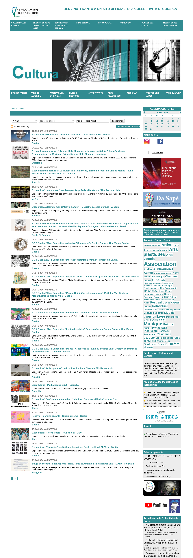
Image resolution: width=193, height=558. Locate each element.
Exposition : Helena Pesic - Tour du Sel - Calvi (58, 438)
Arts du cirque (153, 247)
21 (178, 123)
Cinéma (167, 266)
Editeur (153, 278)
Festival (166, 280)
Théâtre (148, 313)
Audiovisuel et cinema (57, 94)
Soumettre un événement (126, 126)
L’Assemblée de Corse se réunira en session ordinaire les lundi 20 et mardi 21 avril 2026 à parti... (162, 516)
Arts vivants (95, 93)
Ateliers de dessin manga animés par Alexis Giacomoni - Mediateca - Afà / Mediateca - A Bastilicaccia (162, 361)
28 (178, 125)
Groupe (147, 284)
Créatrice (156, 276)
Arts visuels (170, 251)
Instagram (148, 144)
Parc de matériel (36, 94)
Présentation (19, 93)
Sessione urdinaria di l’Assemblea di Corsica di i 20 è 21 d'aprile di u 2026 (162, 512)
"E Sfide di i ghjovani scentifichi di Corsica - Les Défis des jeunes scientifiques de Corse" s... (160, 507)
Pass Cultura (105, 23)
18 (162, 123)
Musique (165, 296)
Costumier (148, 276)
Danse (164, 275)
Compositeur (162, 273)
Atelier (175, 256)
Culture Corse (156, 151)
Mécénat (132, 93)
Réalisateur (172, 303)
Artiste (164, 242)
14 (178, 121)
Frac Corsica (83, 23)
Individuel (165, 283)
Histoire (155, 284)
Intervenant (149, 287)
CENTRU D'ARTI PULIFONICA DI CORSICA (61, 25)
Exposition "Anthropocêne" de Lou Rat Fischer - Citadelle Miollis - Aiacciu (74, 373)
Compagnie (149, 273)
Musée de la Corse (147, 24)
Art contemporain (151, 243)
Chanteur (149, 266)
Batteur (164, 263)
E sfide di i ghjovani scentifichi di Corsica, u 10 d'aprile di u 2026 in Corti (162, 502)
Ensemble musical (171, 278)
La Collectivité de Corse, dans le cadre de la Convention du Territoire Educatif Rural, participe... (161, 497)
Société (171, 310)
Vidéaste (158, 314)
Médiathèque (168, 293)
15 (146, 123)
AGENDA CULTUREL (162, 108)
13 (173, 121)
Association (157, 255)
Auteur (165, 260)
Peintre (148, 299)
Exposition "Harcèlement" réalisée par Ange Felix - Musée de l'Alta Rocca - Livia (78, 190)
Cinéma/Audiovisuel (151, 269)
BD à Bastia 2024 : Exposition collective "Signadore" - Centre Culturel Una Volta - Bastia (82, 245)
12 (167, 121)
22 (146, 125)
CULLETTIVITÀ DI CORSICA (18, 24)
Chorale (158, 266)
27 (173, 125)
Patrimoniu (125, 23)
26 (167, 125)
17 (157, 123)
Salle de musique (163, 308)
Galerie (175, 281)
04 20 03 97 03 (64, 550)
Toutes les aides (152, 94)
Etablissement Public (152, 281)
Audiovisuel (152, 260)
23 (151, 125)
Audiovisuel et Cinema (157, 441)
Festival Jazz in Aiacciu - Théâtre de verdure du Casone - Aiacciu (162, 402)
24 (157, 125)
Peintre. (156, 300)
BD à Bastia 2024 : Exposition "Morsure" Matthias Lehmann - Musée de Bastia (76, 262)
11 (162, 121)
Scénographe (149, 311)
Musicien (152, 297)
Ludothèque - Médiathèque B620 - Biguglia (56, 390)
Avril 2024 (162, 112)
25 (162, 125)
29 (146, 128)
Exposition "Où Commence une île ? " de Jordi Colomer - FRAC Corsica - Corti (77, 404)
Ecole (146, 278)
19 (167, 123)
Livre (158, 292)
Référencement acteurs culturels (160, 228)
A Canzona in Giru (154, 428)
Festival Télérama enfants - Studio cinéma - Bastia (60, 421)
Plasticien (149, 302)
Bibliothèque (173, 263)
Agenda (20, 108)
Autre (157, 263)
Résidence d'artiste (155, 305)
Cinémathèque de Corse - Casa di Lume (41, 25)
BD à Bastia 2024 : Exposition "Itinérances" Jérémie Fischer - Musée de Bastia (77, 318)
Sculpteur (160, 310)
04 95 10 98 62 (43, 550)
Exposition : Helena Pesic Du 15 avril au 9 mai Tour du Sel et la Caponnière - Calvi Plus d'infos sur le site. (79, 442)
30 (151, 128)
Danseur (172, 276)
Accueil (12, 108)
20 (173, 123)
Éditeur (160, 278)
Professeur (161, 303)
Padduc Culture (153, 432)
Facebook (162, 144)
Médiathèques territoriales (170, 24)
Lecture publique (152, 289)
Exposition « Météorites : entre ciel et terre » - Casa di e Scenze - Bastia (73, 134)
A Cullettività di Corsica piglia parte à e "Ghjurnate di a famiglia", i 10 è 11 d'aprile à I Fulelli (162, 491)
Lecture (159, 287)
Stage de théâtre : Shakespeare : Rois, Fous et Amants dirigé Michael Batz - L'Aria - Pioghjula (85, 469)
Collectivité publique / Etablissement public (161, 271)
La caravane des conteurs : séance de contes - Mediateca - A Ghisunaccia (162, 369)
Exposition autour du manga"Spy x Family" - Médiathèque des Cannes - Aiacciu (77, 206)
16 (151, 123)
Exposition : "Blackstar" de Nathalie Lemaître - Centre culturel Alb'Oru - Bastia (77, 452)
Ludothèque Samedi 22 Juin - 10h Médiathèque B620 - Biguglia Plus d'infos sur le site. (70, 394)
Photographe (167, 300)
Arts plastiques (114, 94)
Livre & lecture (74, 94)
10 (157, 121)
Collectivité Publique (168, 269)
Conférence (174, 273)
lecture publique (168, 287)
